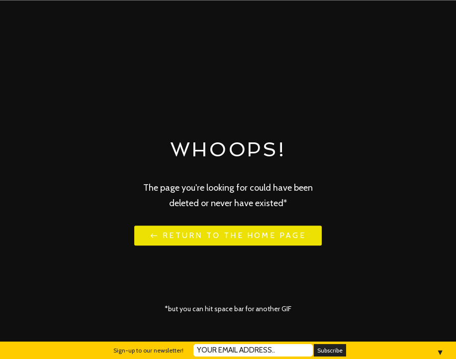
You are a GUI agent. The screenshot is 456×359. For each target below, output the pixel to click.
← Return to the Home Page (227, 235)
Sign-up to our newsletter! (148, 350)
